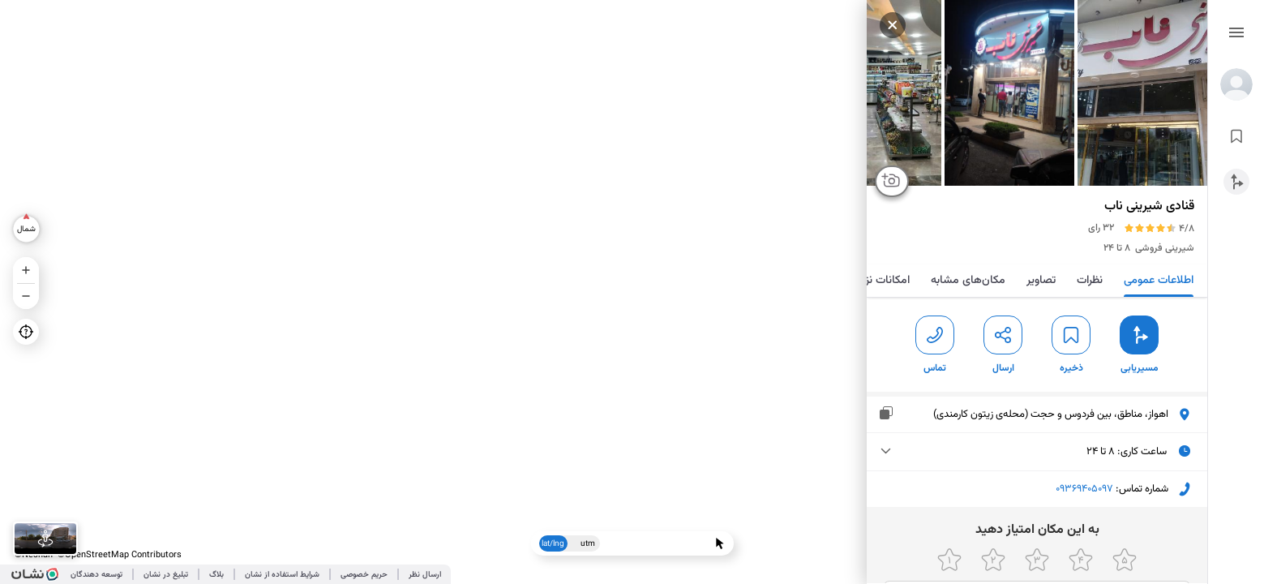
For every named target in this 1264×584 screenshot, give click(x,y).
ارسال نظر (425, 575)
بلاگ (216, 575)
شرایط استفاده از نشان (282, 575)
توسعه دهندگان (96, 575)
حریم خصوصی (364, 575)
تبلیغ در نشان (166, 575)
